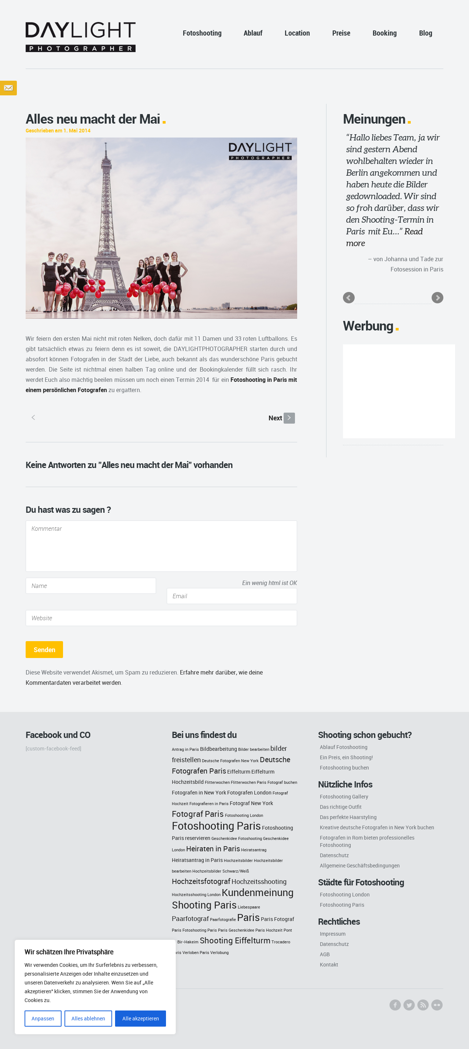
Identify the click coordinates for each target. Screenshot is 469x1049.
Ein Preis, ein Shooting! (346, 757)
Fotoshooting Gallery (344, 796)
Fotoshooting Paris (342, 904)
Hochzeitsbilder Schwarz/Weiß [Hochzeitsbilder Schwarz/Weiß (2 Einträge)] (220, 871)
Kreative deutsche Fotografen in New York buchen (377, 827)
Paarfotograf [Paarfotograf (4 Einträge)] (190, 918)
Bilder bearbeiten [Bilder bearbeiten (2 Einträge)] (253, 749)
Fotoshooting (202, 33)
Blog (425, 33)
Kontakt (329, 964)
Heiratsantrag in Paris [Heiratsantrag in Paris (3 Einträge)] (197, 859)
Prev (349, 298)
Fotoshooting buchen (344, 767)
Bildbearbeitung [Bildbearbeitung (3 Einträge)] (218, 748)
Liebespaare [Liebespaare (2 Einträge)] (249, 907)
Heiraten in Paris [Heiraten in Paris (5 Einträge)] (213, 849)
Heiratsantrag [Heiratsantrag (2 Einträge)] (253, 849)
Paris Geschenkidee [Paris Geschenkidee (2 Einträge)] (236, 930)
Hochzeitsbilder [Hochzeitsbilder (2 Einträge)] (238, 860)
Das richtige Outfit (341, 806)
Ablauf (253, 33)
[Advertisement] (399, 391)
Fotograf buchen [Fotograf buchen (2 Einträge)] (282, 782)
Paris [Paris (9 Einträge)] (248, 917)
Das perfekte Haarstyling (348, 817)
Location (297, 33)
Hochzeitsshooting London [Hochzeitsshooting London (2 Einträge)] (196, 894)
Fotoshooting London (345, 894)
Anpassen (43, 1018)
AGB (325, 954)
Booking (385, 33)
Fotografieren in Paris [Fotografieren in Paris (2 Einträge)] (209, 803)
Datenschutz (334, 855)
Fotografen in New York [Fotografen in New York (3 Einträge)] (199, 792)
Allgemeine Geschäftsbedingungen (360, 865)
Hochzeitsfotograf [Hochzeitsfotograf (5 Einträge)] (201, 881)
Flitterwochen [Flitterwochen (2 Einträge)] (217, 782)
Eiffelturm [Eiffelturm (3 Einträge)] (238, 771)
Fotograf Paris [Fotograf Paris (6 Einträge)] (198, 813)
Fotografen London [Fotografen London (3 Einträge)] (249, 792)
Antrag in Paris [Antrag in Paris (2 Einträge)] (185, 749)
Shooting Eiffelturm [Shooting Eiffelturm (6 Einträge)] (235, 940)
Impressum (333, 933)
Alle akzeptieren (140, 1018)
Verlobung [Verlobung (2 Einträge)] (219, 952)
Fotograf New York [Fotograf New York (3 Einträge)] (251, 803)
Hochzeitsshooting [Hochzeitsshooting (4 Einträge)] (259, 881)
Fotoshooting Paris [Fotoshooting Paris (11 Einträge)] (216, 825)
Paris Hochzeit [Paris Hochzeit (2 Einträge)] (268, 930)
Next (282, 417)
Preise (341, 33)
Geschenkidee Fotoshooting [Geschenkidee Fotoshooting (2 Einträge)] (236, 838)
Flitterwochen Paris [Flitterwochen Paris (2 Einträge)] (248, 782)
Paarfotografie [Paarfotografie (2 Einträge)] (223, 919)
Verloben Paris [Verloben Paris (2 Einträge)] (195, 952)
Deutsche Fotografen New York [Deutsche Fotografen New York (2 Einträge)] (230, 760)
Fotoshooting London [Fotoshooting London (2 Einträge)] (244, 815)
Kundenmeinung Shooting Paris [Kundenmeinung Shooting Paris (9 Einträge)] (232, 898)
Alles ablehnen (88, 1018)
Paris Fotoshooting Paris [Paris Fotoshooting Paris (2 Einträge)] (194, 930)
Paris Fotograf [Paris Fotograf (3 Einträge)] (277, 918)
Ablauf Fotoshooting (344, 746)
